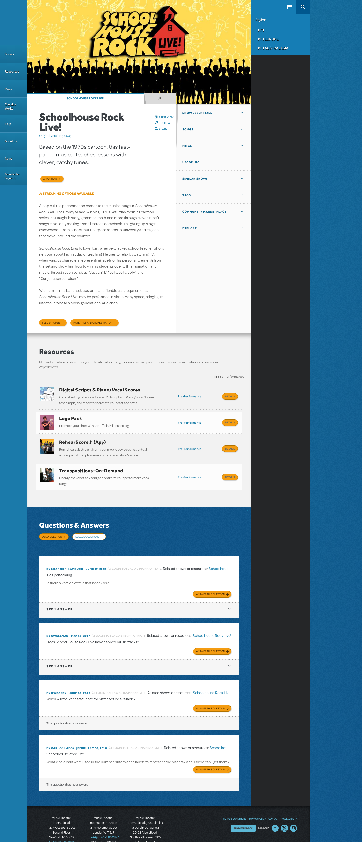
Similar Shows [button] (195, 178)
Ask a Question (52, 528)
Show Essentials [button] (197, 113)
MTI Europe (268, 39)
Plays (8, 89)
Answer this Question (210, 580)
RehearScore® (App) (82, 438)
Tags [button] (186, 195)
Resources (12, 71)
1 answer (59, 595)
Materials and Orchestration (92, 322)
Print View (166, 117)
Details (230, 396)
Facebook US (275, 811)
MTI (261, 30)
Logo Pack (70, 416)
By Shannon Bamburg (64, 555)
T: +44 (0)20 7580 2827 (103, 820)
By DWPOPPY (56, 678)
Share (163, 128)
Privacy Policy (257, 801)
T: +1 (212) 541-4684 (61, 825)
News (8, 158)
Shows (9, 54)
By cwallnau (57, 621)
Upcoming (191, 162)
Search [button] (303, 7)
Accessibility (289, 801)
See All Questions (87, 528)
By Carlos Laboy (60, 732)
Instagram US (293, 811)
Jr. (160, 98)
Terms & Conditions (234, 801)
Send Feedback (243, 811)
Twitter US (284, 811)
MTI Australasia (273, 47)
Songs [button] (187, 129)
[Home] (13, 22)
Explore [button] (189, 228)
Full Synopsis (51, 322)
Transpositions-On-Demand (91, 464)
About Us (11, 141)
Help (8, 124)
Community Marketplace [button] (204, 211)
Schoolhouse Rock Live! (85, 98)
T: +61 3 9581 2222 (145, 830)
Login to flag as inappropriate (137, 555)
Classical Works (10, 106)
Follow (164, 123)
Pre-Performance (231, 377)
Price (187, 146)
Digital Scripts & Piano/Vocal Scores (99, 390)
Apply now (50, 178)
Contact (273, 801)
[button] (289, 7)
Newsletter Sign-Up (12, 176)
